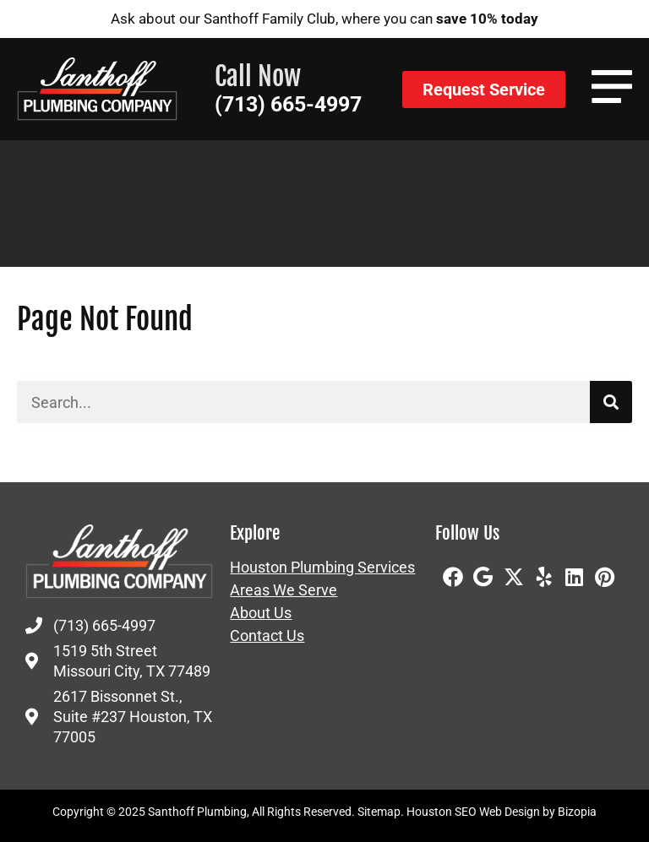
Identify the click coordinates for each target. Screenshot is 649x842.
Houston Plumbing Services (322, 567)
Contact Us (267, 635)
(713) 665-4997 (288, 104)
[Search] (611, 402)
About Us (261, 613)
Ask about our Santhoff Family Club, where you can (324, 18)
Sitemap (379, 811)
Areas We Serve (283, 590)
